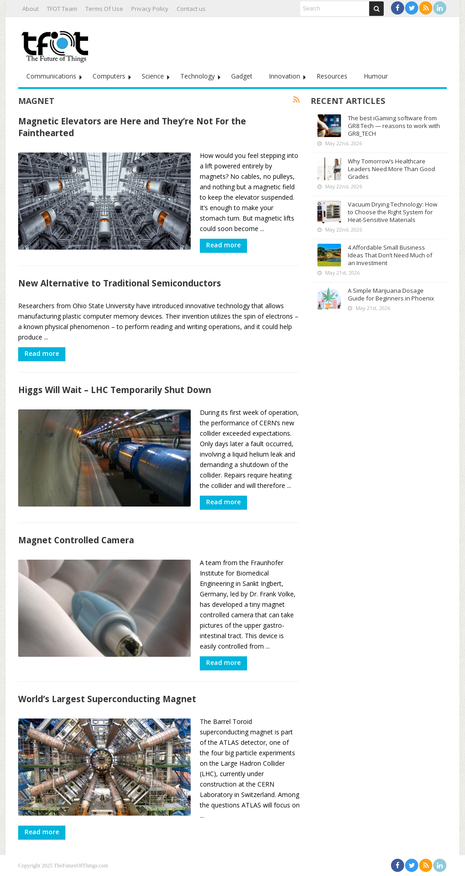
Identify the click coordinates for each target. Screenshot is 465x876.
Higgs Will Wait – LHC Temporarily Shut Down (114, 389)
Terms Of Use (104, 9)
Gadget (241, 76)
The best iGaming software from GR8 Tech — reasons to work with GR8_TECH (394, 126)
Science (153, 76)
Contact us (191, 9)
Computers (109, 76)
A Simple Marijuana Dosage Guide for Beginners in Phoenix (391, 294)
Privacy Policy (149, 9)
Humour (376, 76)
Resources (332, 76)
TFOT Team (62, 9)
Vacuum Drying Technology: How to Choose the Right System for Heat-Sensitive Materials (392, 212)
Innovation (284, 76)
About (30, 9)
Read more (223, 245)
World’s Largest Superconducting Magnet (107, 698)
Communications (51, 76)
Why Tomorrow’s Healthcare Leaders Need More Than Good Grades (391, 169)
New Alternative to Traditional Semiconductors (119, 283)
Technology (197, 76)
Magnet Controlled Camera (76, 540)
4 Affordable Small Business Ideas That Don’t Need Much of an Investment (390, 255)
